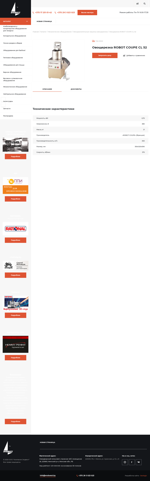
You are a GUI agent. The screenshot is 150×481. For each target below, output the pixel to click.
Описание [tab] (47, 89)
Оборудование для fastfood (14, 50)
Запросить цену (102, 55)
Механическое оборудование (15, 87)
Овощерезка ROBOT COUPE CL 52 (123, 32)
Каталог (44, 32)
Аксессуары (8, 101)
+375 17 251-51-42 (43, 12)
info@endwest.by (48, 475)
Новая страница (44, 21)
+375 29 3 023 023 (66, 12)
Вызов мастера (87, 12)
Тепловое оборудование (13, 58)
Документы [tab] (76, 89)
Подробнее (15, 156)
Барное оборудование (12, 72)
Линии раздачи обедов (12, 43)
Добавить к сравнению (132, 55)
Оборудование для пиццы (13, 65)
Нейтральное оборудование (14, 94)
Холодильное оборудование (14, 36)
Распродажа (8, 116)
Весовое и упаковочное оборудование (12, 79)
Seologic (143, 476)
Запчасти (7, 109)
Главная (36, 32)
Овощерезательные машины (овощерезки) (91, 32)
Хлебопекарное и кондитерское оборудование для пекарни (15, 28)
